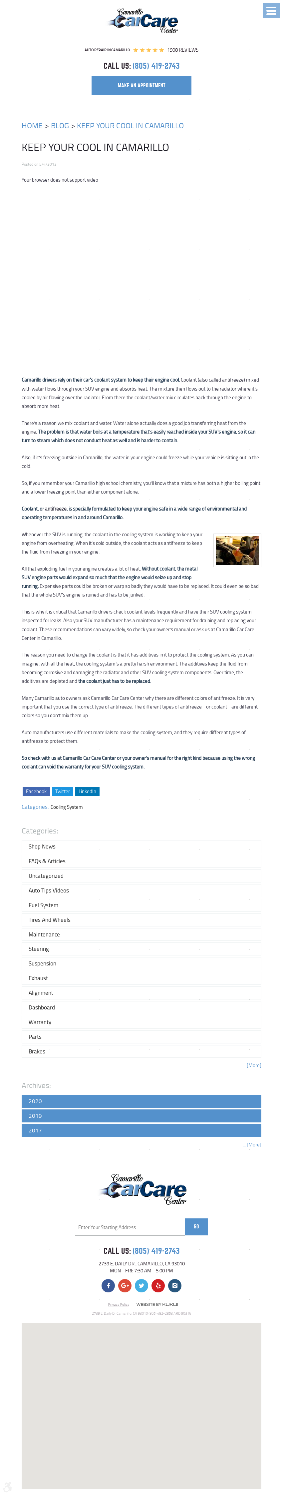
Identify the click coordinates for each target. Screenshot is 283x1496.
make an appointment (141, 85)
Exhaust (38, 978)
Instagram (174, 1285)
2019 (35, 1115)
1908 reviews (182, 49)
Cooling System (67, 806)
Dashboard (42, 1007)
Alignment (41, 992)
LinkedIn (87, 791)
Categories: (40, 830)
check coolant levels (134, 611)
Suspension (42, 963)
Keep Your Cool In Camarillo (130, 125)
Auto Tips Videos (49, 890)
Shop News (42, 846)
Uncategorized (46, 875)
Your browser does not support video (60, 179)
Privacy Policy (118, 1304)
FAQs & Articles (47, 861)
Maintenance (44, 934)
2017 (35, 1130)
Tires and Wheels (50, 919)
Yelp (158, 1285)
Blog (60, 125)
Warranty (40, 1022)
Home (32, 125)
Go (196, 1226)
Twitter (62, 791)
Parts (35, 1036)
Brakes (37, 1051)
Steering (39, 948)
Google (125, 1285)
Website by (157, 1304)
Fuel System (43, 905)
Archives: (36, 1085)
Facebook (36, 791)
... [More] (252, 1065)
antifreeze (56, 508)
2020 (35, 1101)
